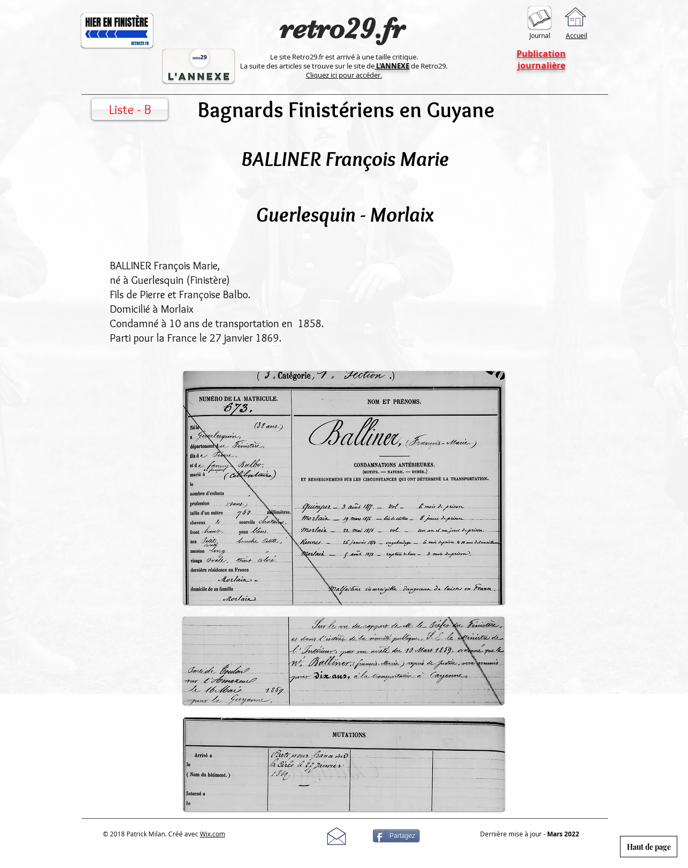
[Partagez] (396, 835)
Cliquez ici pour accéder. (344, 75)
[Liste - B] (130, 109)
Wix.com (212, 833)
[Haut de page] (648, 846)
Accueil (576, 35)
